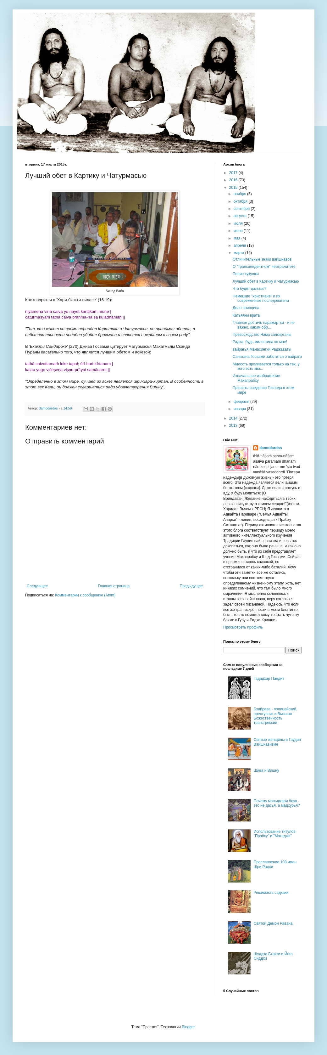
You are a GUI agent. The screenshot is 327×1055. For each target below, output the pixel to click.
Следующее (37, 586)
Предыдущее (191, 586)
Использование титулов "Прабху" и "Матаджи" (275, 833)
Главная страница (114, 586)
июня (239, 230)
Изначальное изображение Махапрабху (256, 378)
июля (239, 223)
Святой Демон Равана (273, 923)
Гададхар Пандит (269, 678)
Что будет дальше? (250, 288)
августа (241, 216)
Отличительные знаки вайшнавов (262, 259)
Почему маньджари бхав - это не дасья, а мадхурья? (277, 803)
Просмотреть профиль (243, 627)
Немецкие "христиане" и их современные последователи (261, 298)
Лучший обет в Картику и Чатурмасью (266, 281)
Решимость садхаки (271, 892)
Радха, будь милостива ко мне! (260, 342)
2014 (234, 418)
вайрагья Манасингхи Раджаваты (262, 349)
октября (241, 201)
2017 (234, 173)
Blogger (188, 1027)
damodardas (270, 448)
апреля (240, 245)
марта (239, 253)
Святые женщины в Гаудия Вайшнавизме (277, 741)
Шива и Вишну (266, 770)
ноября (240, 194)
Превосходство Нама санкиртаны (262, 334)
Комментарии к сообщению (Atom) (85, 595)
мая (237, 238)
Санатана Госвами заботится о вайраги (267, 356)
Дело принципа (246, 308)
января (240, 409)
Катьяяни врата (246, 315)
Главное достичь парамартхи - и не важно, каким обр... (264, 324)
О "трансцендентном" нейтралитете (264, 266)
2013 (234, 425)
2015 (234, 187)
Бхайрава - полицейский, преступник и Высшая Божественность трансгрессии (275, 716)
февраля (242, 401)
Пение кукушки (246, 274)
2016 (234, 180)
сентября (242, 208)
